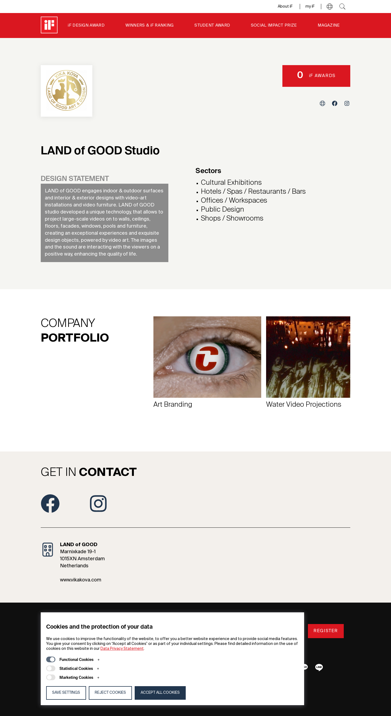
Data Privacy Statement (122, 649)
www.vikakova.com (80, 580)
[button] (329, 6)
